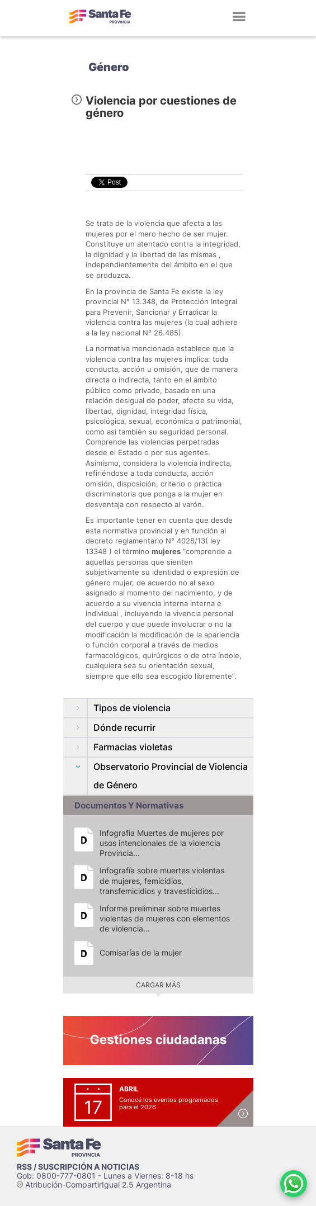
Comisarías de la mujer (141, 952)
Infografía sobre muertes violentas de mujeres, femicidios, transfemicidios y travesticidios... (162, 880)
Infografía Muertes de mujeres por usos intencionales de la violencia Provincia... (162, 843)
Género (108, 67)
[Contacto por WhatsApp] (293, 1183)
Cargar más (158, 985)
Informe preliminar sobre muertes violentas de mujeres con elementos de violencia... (165, 918)
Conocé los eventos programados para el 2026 (168, 1103)
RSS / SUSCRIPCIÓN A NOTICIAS (78, 1166)
